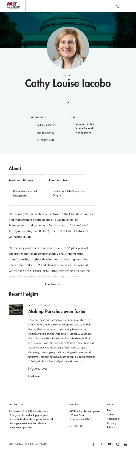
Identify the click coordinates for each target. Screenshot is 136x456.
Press (109, 410)
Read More (34, 376)
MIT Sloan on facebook (94, 445)
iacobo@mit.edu (45, 132)
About (15, 168)
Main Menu (130, 6)
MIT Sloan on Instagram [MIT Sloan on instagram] (117, 445)
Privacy (111, 427)
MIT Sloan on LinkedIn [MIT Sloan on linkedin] (125, 445)
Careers (111, 414)
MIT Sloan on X (101, 445)
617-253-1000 (76, 425)
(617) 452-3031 (45, 140)
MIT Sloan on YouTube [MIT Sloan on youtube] (109, 446)
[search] (117, 6)
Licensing (112, 423)
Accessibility (113, 418)
